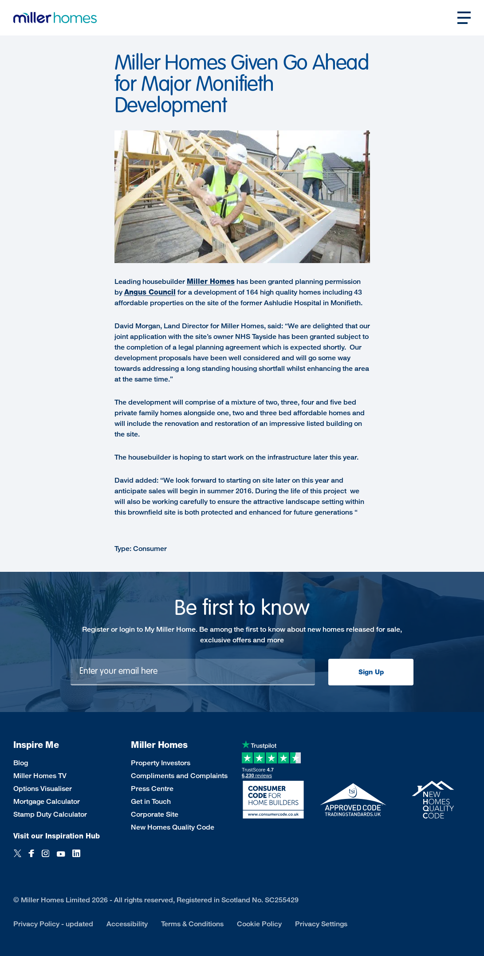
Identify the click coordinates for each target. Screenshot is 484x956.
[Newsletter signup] (193, 672)
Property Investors (160, 763)
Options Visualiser (42, 788)
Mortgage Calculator (46, 801)
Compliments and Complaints (179, 775)
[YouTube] (60, 858)
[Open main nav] (464, 17)
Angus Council (150, 292)
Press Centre (152, 788)
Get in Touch (151, 801)
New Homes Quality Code (172, 827)
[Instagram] (45, 858)
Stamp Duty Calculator (50, 814)
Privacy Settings (321, 924)
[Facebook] (31, 858)
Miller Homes (211, 281)
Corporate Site (154, 814)
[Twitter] (17, 858)
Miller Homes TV (40, 775)
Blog (20, 763)
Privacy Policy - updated (53, 924)
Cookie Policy (259, 924)
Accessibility (127, 924)
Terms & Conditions (192, 924)
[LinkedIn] (76, 858)
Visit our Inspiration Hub (56, 836)
